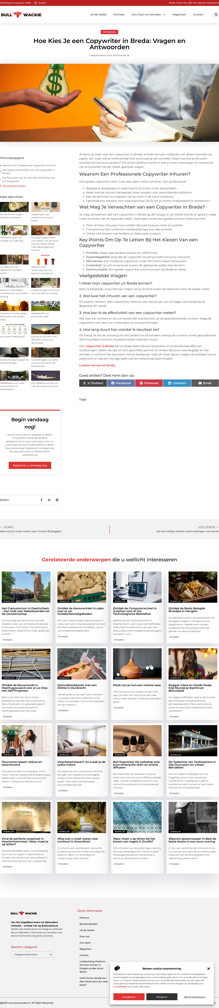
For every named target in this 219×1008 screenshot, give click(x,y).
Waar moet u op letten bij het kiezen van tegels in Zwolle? (134, 840)
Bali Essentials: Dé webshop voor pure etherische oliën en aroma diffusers (136, 764)
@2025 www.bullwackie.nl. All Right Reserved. (26, 1002)
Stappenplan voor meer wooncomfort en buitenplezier (12, 386)
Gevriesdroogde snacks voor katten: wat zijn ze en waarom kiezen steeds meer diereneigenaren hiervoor (44, 243)
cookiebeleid (120, 986)
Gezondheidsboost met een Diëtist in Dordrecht (77, 686)
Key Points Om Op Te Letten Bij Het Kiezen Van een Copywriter (28, 179)
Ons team (85, 942)
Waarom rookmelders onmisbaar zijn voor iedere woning (14, 293)
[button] (208, 968)
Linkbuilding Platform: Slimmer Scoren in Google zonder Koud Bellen (93, 966)
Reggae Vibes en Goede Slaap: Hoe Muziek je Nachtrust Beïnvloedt (190, 687)
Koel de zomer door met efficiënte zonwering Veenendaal (44, 339)
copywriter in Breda (99, 346)
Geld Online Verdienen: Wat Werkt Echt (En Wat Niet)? (94, 981)
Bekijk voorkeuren (194, 997)
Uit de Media (98, 14)
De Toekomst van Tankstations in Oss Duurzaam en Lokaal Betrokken (192, 764)
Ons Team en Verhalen (149, 15)
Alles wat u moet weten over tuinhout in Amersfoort (77, 840)
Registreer (179, 14)
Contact (198, 14)
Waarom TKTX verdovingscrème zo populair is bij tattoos (42, 270)
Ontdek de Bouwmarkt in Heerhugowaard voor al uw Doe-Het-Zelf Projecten (25, 687)
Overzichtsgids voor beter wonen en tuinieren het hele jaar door (44, 362)
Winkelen (109, 31)
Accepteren (129, 997)
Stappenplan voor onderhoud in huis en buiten (42, 217)
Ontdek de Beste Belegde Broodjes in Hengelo (187, 610)
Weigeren (162, 997)
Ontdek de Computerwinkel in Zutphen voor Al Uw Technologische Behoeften (135, 611)
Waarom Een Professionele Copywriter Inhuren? (29, 165)
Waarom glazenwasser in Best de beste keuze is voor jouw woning (192, 840)
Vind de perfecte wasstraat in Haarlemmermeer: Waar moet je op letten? (25, 841)
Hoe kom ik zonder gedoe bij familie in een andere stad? (13, 316)
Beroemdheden (89, 924)
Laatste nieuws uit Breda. (97, 365)
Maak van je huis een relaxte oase (137, 685)
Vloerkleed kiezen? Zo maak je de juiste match (81, 763)
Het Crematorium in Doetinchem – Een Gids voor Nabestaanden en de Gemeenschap (25, 611)
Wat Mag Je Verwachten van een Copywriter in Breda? (28, 171)
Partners (119, 14)
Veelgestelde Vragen (14, 185)
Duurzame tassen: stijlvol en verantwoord (22, 763)
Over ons (85, 936)
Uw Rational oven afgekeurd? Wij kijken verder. (11, 270)
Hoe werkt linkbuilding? (12, 336)
